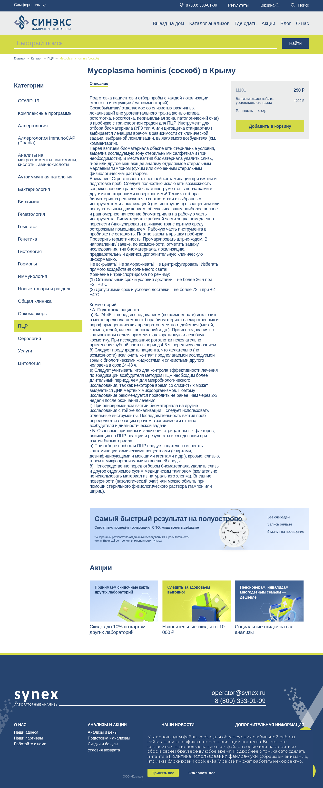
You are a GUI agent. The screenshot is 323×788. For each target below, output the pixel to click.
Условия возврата (104, 750)
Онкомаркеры (33, 313)
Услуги (25, 350)
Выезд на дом (168, 23)
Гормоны (27, 263)
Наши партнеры (28, 738)
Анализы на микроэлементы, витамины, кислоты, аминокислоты (48, 160)
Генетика (27, 239)
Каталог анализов (209, 23)
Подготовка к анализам (109, 738)
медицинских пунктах (148, 540)
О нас (302, 23)
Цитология (29, 363)
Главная (19, 58)
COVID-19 (28, 100)
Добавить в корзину (270, 126)
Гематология (31, 214)
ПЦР (51, 58)
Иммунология (32, 276)
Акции (268, 23)
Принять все (163, 773)
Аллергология (33, 125)
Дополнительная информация (269, 725)
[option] (103, 84)
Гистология (30, 251)
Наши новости (178, 725)
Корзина (269, 5)
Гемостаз (28, 226)
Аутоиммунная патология (45, 176)
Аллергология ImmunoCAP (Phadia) (46, 140)
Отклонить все (201, 773)
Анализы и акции (107, 725)
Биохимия (28, 201)
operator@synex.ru (239, 692)
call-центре (118, 540)
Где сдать (245, 23)
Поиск (300, 5)
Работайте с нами (30, 744)
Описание (99, 83)
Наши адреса (26, 732)
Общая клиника (35, 301)
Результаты (238, 5)
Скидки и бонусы (103, 744)
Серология (29, 338)
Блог (285, 23)
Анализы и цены (102, 732)
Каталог (36, 58)
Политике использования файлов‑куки (213, 756)
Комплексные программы (45, 113)
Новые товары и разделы (45, 288)
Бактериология (34, 189)
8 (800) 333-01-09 (198, 5)
